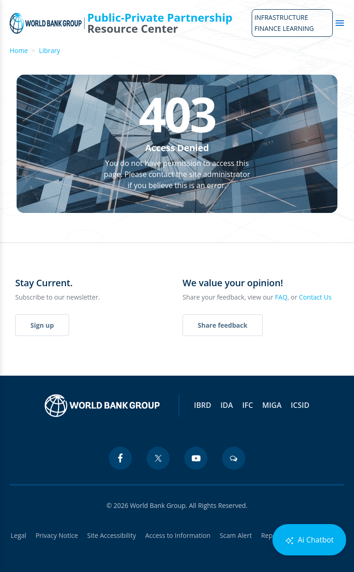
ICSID (300, 405)
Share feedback (223, 325)
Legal (18, 535)
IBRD (202, 405)
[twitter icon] (158, 458)
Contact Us (315, 297)
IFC (247, 405)
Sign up (42, 325)
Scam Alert (236, 535)
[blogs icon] (233, 458)
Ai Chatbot (309, 540)
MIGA (272, 405)
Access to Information (178, 535)
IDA (226, 405)
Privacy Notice (56, 535)
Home (19, 50)
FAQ (281, 297)
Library (49, 50)
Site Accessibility (111, 535)
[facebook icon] (120, 458)
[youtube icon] (195, 458)
